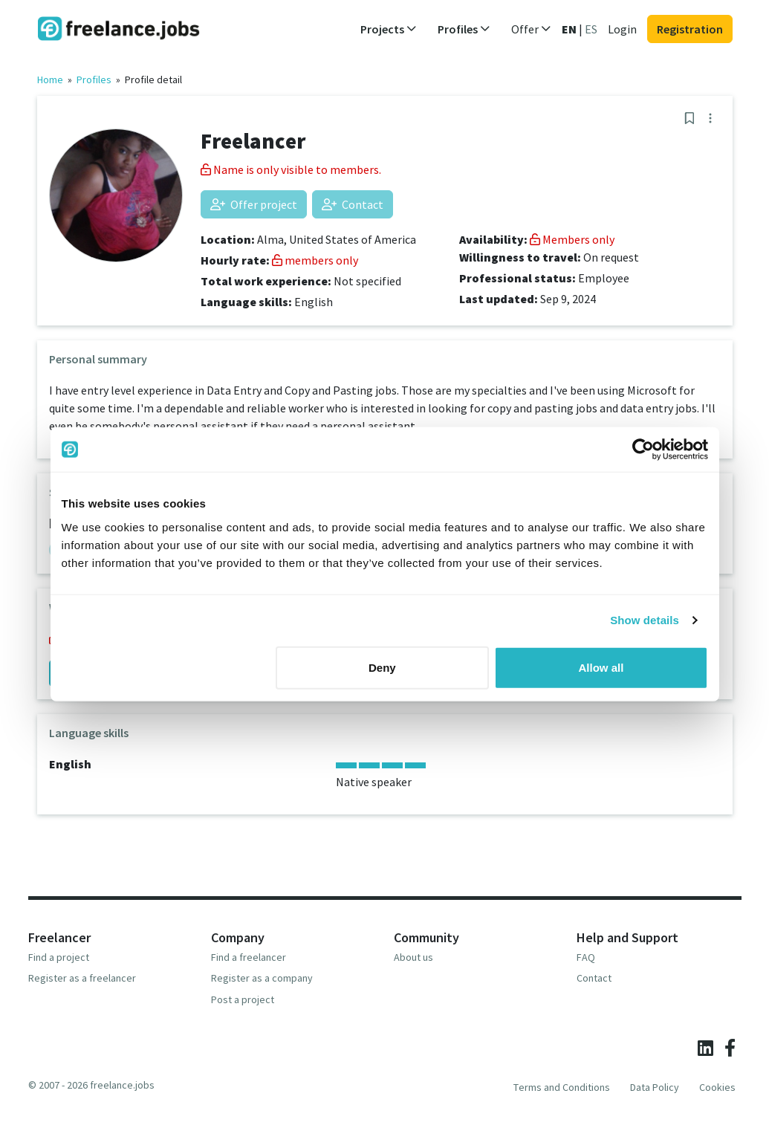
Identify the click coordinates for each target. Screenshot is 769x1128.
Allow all (601, 667)
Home (50, 79)
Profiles (94, 79)
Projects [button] (388, 29)
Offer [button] (531, 29)
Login (622, 29)
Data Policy (654, 1087)
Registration (690, 29)
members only (315, 260)
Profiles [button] (464, 29)
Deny (382, 667)
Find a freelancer (248, 957)
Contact (352, 204)
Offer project (253, 204)
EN (569, 29)
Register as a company (262, 978)
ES (591, 29)
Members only (572, 239)
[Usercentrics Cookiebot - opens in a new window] (643, 449)
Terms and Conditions (561, 1087)
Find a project (58, 957)
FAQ (586, 957)
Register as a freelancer (82, 978)
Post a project (242, 999)
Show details (644, 620)
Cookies (717, 1087)
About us (413, 957)
